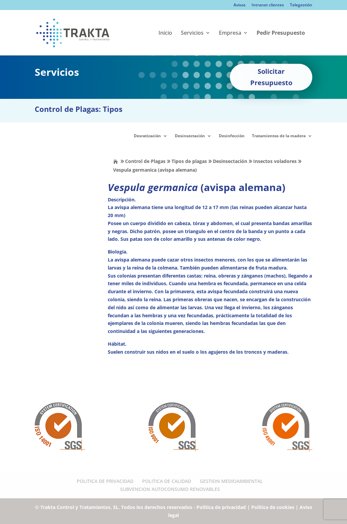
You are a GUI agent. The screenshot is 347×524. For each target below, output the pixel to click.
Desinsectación (190, 136)
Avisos (240, 5)
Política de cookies (272, 507)
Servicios (192, 33)
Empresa (230, 33)
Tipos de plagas (189, 161)
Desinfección (232, 136)
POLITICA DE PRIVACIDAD (105, 481)
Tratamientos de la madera (279, 136)
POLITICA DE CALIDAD (166, 481)
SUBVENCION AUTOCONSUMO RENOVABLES (170, 489)
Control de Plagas (145, 161)
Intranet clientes (268, 5)
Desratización (147, 136)
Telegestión (301, 5)
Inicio (165, 33)
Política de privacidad (221, 507)
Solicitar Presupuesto (271, 77)
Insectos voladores (275, 161)
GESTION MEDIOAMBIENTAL (231, 481)
